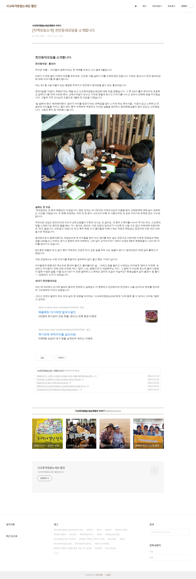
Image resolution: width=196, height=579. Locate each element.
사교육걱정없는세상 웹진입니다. (50, 472)
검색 (187, 532)
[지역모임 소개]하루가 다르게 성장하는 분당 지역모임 (59, 379)
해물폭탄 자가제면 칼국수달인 (57, 312)
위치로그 (171, 6)
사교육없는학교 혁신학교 (65, 539)
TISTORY (99, 575)
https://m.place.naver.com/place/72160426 (58, 307)
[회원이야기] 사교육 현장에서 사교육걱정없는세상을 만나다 (61, 386)
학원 (123, 539)
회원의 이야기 (59, 371)
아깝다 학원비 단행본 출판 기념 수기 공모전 (73, 548)
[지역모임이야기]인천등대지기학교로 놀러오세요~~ (58, 389)
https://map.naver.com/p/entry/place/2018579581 (61, 329)
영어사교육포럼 (102, 543)
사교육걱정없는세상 (44, 371)
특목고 (90, 530)
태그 (144, 6)
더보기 (56, 553)
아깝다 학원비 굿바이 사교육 (92, 539)
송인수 (109, 530)
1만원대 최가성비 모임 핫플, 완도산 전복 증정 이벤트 (67, 316)
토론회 (99, 548)
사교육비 (112, 539)
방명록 (184, 6)
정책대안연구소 (87, 534)
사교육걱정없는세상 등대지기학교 (69, 530)
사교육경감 (111, 548)
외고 (100, 530)
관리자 (108, 575)
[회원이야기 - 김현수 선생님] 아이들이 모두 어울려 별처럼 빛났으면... (65, 376)
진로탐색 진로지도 (84, 543)
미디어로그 (157, 6)
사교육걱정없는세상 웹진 (21, 6)
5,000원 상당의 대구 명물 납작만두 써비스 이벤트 (65, 338)
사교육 (73, 534)
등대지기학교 (121, 530)
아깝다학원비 (60, 534)
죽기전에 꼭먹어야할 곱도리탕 (57, 334)
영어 (100, 534)
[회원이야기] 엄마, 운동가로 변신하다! (52, 383)
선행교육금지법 (113, 534)
